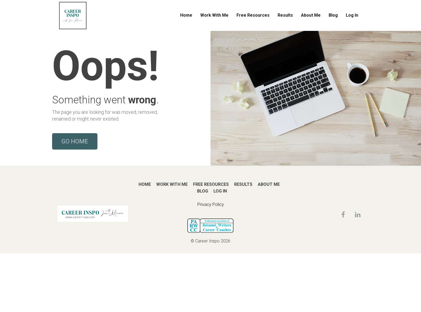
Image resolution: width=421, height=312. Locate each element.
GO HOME (74, 170)
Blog (333, 15)
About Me (311, 15)
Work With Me (214, 15)
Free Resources (253, 15)
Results (285, 15)
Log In (352, 15)
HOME (145, 242)
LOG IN (220, 249)
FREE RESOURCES (211, 242)
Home (186, 15)
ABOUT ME (269, 242)
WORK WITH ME (172, 242)
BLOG (202, 249)
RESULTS (243, 242)
